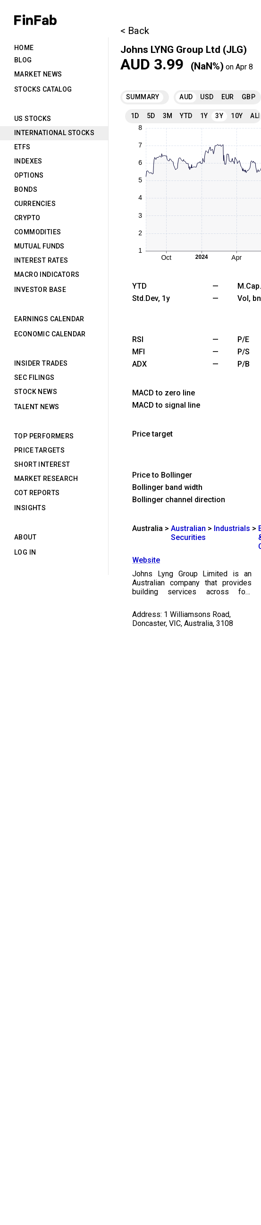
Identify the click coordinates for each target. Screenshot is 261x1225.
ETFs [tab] (22, 147)
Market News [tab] (38, 74)
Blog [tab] (23, 60)
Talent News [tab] (36, 407)
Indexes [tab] (28, 161)
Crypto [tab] (27, 218)
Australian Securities (188, 533)
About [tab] (25, 537)
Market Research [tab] (46, 478)
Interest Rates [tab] (41, 260)
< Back (134, 30)
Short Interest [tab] (42, 464)
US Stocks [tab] (32, 118)
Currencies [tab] (35, 203)
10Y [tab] (237, 116)
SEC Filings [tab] (34, 377)
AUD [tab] (186, 97)
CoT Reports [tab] (36, 493)
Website (146, 560)
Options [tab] (29, 175)
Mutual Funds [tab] (39, 246)
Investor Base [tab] (40, 289)
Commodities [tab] (37, 232)
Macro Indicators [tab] (46, 274)
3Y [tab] (219, 116)
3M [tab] (168, 116)
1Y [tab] (204, 116)
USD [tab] (206, 97)
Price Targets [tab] (39, 450)
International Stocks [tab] (54, 133)
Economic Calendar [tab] (50, 334)
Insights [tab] (30, 508)
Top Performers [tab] (44, 436)
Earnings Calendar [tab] (49, 319)
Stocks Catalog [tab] (43, 89)
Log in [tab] (25, 552)
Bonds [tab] (25, 189)
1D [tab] (135, 116)
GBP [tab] (248, 97)
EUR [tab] (227, 97)
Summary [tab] (143, 97)
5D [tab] (151, 116)
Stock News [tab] (35, 391)
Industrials (232, 528)
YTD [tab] (186, 116)
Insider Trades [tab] (41, 363)
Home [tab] (24, 47)
